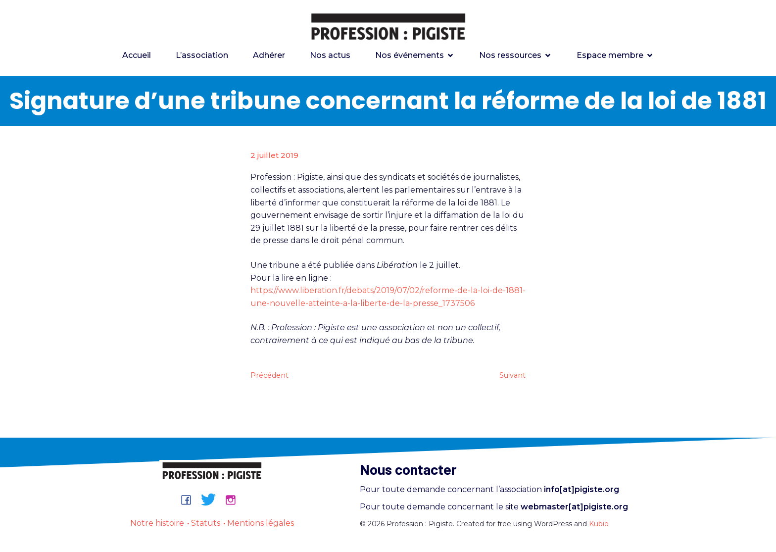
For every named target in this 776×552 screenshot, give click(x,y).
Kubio (599, 523)
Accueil (136, 55)
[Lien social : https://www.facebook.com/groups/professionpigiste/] (190, 499)
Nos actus (330, 55)
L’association (202, 55)
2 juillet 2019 (274, 155)
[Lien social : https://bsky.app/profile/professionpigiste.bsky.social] (212, 499)
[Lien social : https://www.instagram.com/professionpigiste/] (234, 499)
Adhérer (269, 55)
